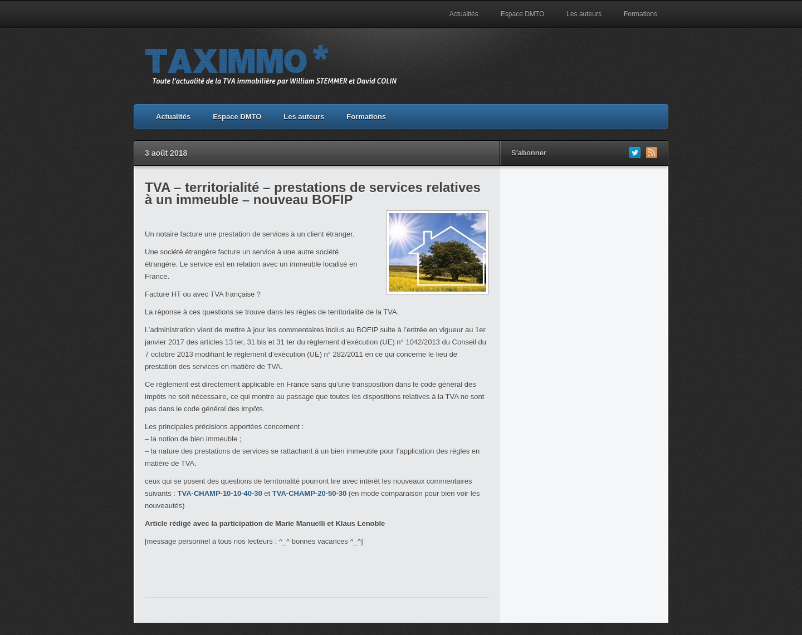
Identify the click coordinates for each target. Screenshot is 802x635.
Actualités (463, 14)
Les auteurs (584, 14)
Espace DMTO (522, 14)
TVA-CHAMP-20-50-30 (309, 493)
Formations (640, 14)
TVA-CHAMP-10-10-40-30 (220, 493)
